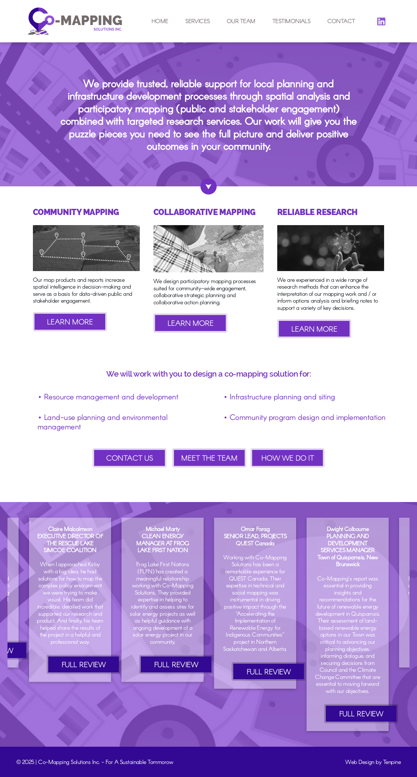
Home (159, 21)
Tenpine (392, 761)
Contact (341, 21)
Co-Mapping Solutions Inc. (69, 761)
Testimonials (291, 21)
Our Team (241, 21)
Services (197, 21)
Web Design (359, 761)
